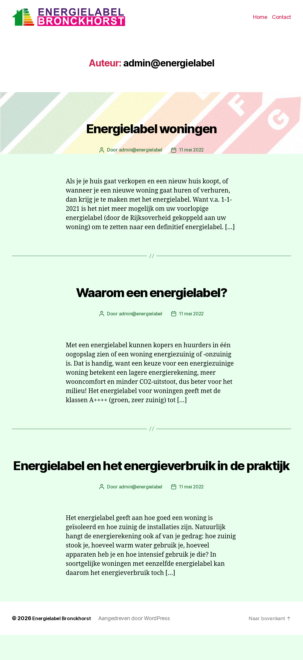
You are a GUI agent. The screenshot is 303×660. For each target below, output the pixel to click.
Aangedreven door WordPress (140, 643)
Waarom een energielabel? (151, 294)
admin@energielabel (139, 154)
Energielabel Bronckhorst (64, 643)
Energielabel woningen (151, 130)
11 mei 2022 (192, 154)
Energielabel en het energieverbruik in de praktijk (151, 477)
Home (260, 19)
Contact (281, 19)
